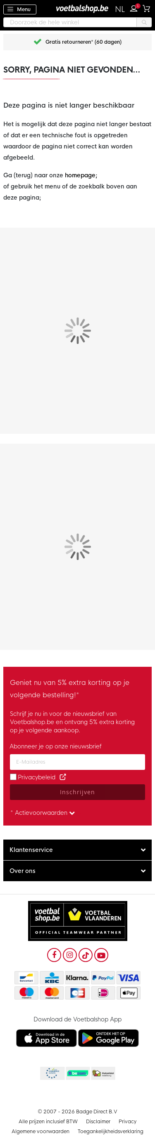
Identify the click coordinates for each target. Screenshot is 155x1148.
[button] (120, 9)
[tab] (77, 850)
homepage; (81, 175)
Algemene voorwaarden (40, 1131)
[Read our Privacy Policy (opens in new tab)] (63, 777)
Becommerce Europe (51, 1074)
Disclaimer (98, 1121)
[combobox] (77, 22)
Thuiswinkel (103, 1074)
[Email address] (77, 762)
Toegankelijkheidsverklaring (110, 1131)
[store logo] (78, 8)
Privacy (127, 1121)
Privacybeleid (36, 777)
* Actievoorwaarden (42, 812)
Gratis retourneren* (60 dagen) (83, 42)
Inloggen (135, 7)
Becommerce (77, 1074)
